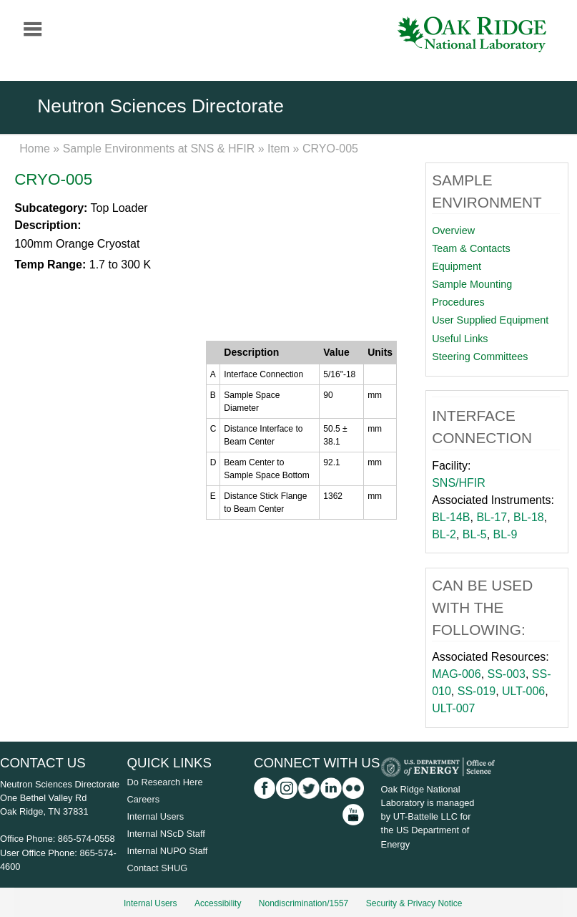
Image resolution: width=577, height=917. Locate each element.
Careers (143, 799)
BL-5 (475, 534)
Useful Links (460, 338)
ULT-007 (453, 708)
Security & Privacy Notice (414, 903)
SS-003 (507, 674)
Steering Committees (480, 356)
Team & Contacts (471, 248)
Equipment (456, 266)
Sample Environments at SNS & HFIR (159, 148)
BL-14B (451, 517)
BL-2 (444, 534)
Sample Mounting (472, 284)
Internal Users (155, 816)
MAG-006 (456, 674)
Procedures (458, 302)
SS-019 (476, 691)
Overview (453, 230)
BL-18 (528, 517)
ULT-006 (523, 691)
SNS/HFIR (458, 483)
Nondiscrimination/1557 (303, 903)
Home (34, 148)
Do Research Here (165, 782)
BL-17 (491, 517)
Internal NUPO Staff (167, 850)
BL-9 (505, 534)
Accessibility (217, 903)
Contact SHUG (157, 868)
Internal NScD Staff (166, 833)
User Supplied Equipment (490, 320)
